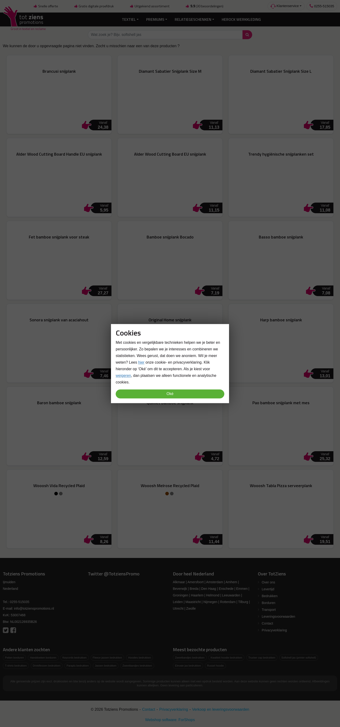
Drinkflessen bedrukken (46, 665)
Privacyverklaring (274, 630)
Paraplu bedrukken (78, 665)
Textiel (129, 19)
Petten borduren (14, 657)
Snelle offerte (45, 6)
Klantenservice (285, 6)
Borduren (269, 603)
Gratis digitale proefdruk (94, 6)
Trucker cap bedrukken (261, 657)
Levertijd (268, 589)
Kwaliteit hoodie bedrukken (226, 657)
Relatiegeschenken (193, 19)
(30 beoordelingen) (204, 6)
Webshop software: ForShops (170, 720)
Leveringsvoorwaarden (278, 616)
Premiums (155, 19)
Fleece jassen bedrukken (107, 657)
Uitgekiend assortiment (150, 6)
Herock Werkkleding (241, 19)
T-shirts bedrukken (16, 665)
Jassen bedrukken (105, 665)
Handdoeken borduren (43, 657)
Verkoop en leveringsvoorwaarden (220, 709)
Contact (267, 623)
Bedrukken (270, 596)
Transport (269, 610)
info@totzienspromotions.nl (34, 608)
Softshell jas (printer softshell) (298, 657)
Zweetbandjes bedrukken (137, 665)
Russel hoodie (215, 665)
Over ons (268, 582)
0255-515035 (322, 6)
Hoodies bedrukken (139, 657)
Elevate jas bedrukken (188, 665)
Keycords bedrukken (75, 657)
